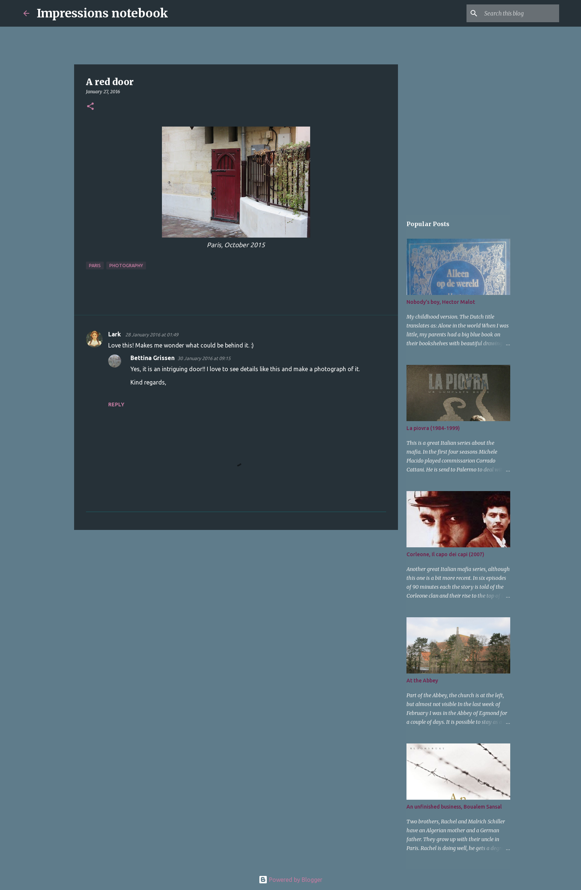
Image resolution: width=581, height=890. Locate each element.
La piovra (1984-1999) (433, 428)
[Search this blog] (520, 13)
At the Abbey (422, 681)
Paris (95, 265)
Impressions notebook (102, 13)
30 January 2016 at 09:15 (203, 358)
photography (126, 265)
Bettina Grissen (152, 358)
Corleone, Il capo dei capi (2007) (445, 554)
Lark (115, 334)
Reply (116, 404)
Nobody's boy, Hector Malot (440, 302)
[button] (90, 107)
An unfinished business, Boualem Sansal (454, 807)
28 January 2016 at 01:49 (151, 334)
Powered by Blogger (290, 879)
